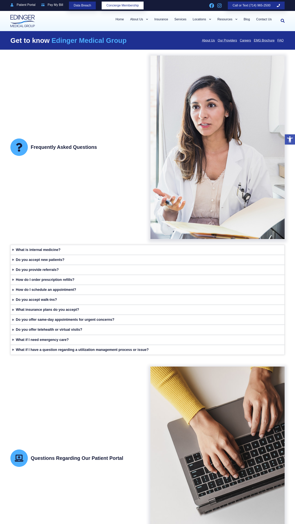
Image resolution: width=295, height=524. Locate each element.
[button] (290, 139)
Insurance (161, 19)
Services (180, 19)
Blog (247, 19)
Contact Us (264, 19)
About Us (139, 19)
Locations (202, 19)
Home (120, 19)
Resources (227, 19)
